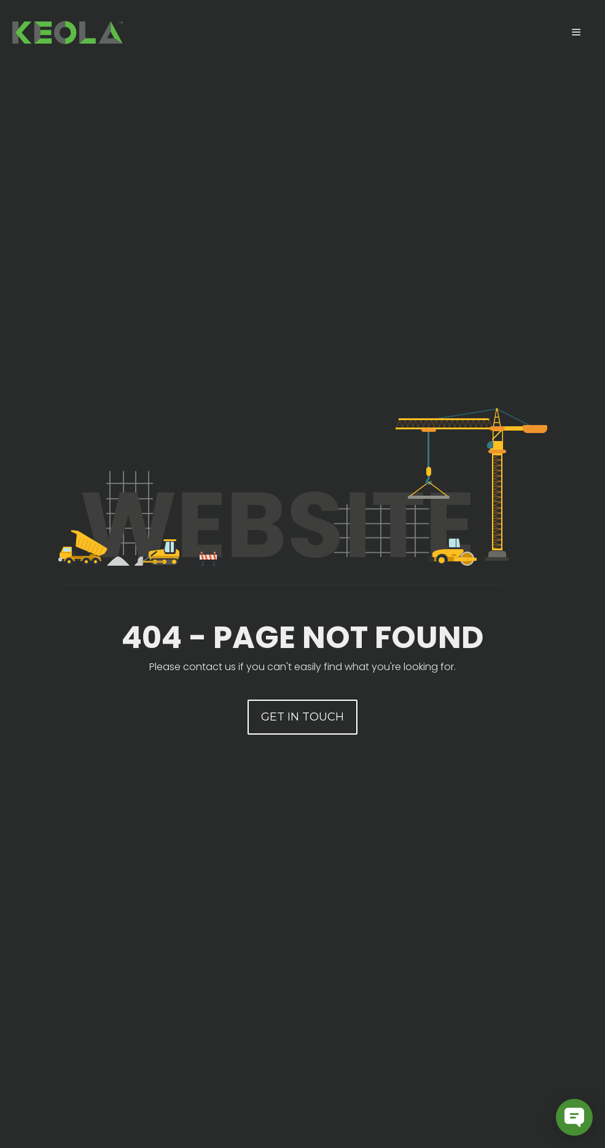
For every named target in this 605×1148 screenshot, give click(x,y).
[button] (302, 717)
